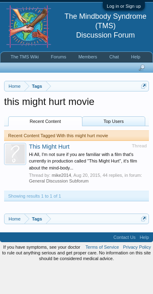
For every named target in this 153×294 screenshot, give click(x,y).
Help (135, 56)
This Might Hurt (49, 146)
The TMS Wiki (25, 56)
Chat (114, 56)
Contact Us (124, 237)
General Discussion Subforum (59, 180)
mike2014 (61, 175)
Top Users (114, 121)
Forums (58, 56)
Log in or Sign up (124, 6)
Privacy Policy (137, 247)
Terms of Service (102, 247)
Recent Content (45, 121)
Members (87, 56)
